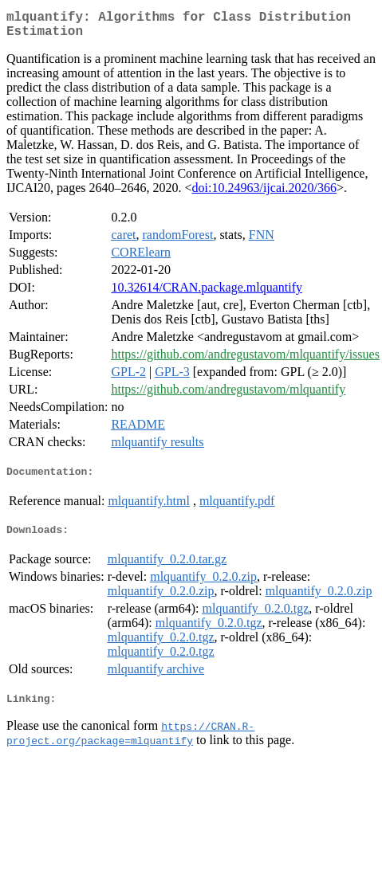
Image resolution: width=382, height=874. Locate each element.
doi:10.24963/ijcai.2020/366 (264, 194)
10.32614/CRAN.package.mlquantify (206, 293)
